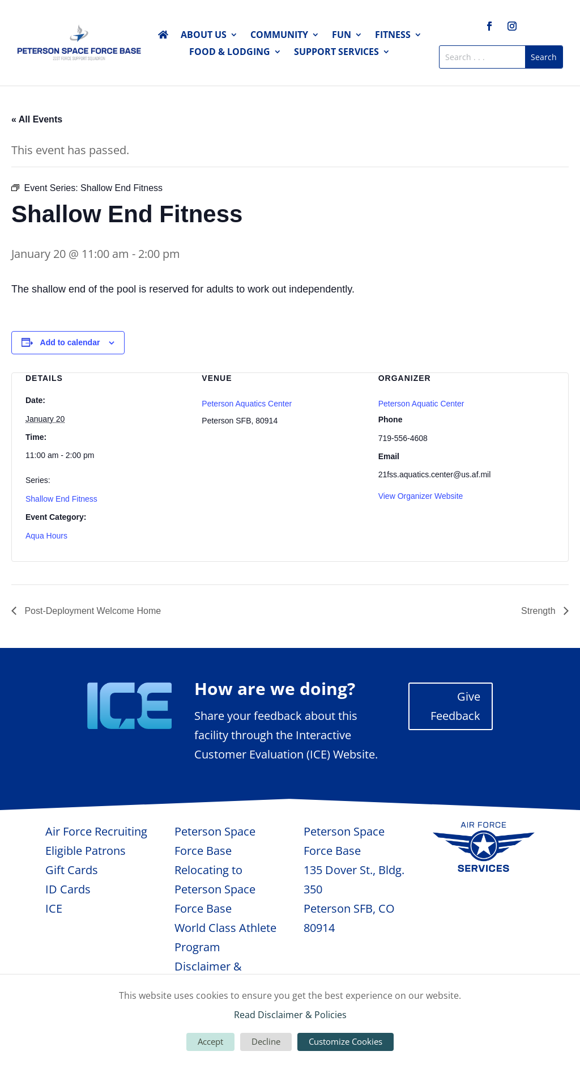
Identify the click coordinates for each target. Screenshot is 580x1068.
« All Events (36, 119)
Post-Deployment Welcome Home (91, 611)
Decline (265, 1041)
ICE (53, 908)
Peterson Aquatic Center (421, 403)
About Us (204, 36)
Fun (341, 36)
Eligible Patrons (85, 850)
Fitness (393, 36)
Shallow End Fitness (61, 498)
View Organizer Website (420, 496)
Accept (210, 1041)
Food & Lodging (229, 53)
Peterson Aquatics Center (247, 403)
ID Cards (68, 889)
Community (279, 36)
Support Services (336, 53)
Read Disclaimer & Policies (290, 1014)
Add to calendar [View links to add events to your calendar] (70, 342)
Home (163, 37)
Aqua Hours (46, 535)
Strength (539, 611)
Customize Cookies (345, 1041)
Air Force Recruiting (96, 831)
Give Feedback (455, 706)
